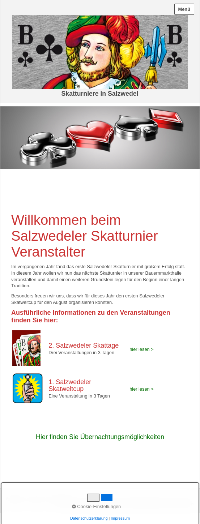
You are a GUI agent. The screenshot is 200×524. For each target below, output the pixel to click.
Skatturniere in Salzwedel (100, 93)
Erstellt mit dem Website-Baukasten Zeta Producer (146, 503)
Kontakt (36, 498)
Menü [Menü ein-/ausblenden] (184, 9)
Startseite (15, 498)
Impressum (58, 498)
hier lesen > (141, 349)
